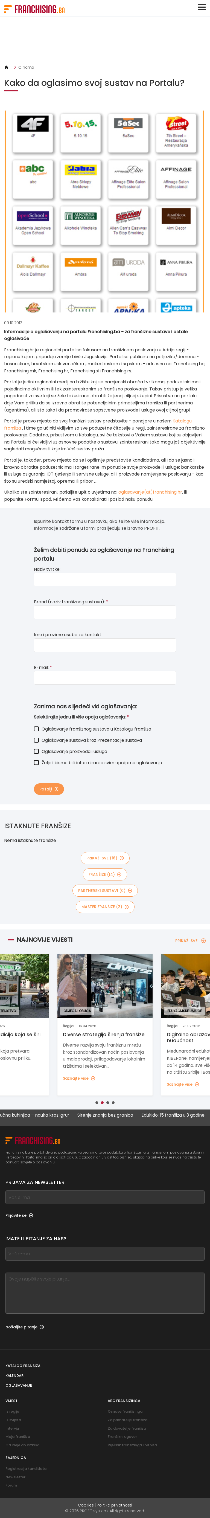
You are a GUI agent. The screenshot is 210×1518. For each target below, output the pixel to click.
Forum (11, 1485)
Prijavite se (19, 1215)
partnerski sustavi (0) (105, 890)
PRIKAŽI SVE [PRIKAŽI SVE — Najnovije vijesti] (190, 940)
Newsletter (15, 1477)
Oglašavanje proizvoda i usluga (70, 751)
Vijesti (12, 1400)
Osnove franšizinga (125, 1411)
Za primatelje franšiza (127, 1420)
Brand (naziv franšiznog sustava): (71, 602)
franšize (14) (105, 874)
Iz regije (12, 1411)
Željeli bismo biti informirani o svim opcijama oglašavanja (98, 763)
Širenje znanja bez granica (111, 1115)
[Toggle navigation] (202, 7)
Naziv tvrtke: (47, 569)
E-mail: (43, 667)
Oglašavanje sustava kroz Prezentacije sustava (88, 740)
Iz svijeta (13, 1420)
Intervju (12, 1428)
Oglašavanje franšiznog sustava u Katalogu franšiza (92, 729)
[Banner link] (105, 40)
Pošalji (49, 789)
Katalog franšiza (22, 1365)
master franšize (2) (105, 906)
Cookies (86, 1505)
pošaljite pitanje (24, 1327)
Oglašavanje (18, 1385)
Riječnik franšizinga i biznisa (132, 1445)
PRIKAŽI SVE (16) (105, 858)
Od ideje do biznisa (22, 1445)
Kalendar (14, 1375)
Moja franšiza (17, 1436)
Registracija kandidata (25, 1468)
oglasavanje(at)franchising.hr (150, 492)
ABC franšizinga (124, 1400)
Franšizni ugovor (122, 1436)
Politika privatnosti (114, 1505)
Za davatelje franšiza (127, 1428)
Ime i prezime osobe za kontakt (67, 634)
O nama (26, 67)
